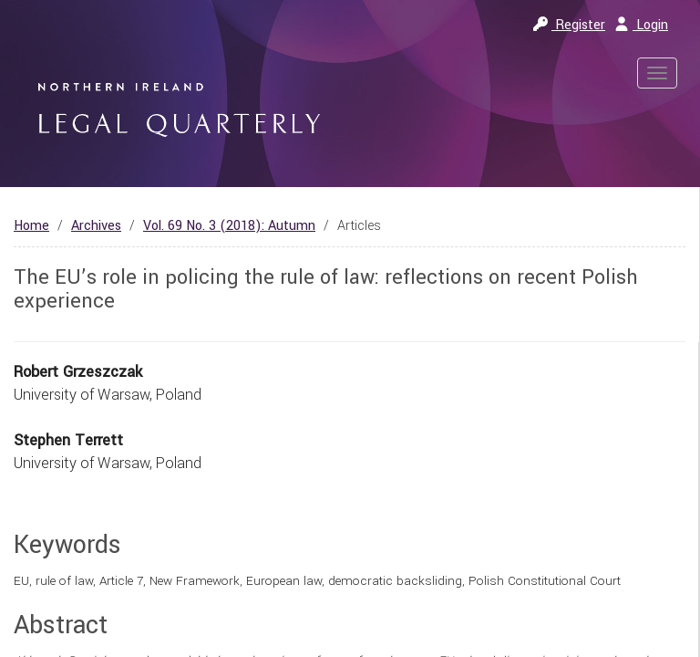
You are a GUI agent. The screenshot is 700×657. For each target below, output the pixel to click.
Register (569, 25)
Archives (96, 225)
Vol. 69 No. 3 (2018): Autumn (229, 225)
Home (31, 225)
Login (641, 25)
